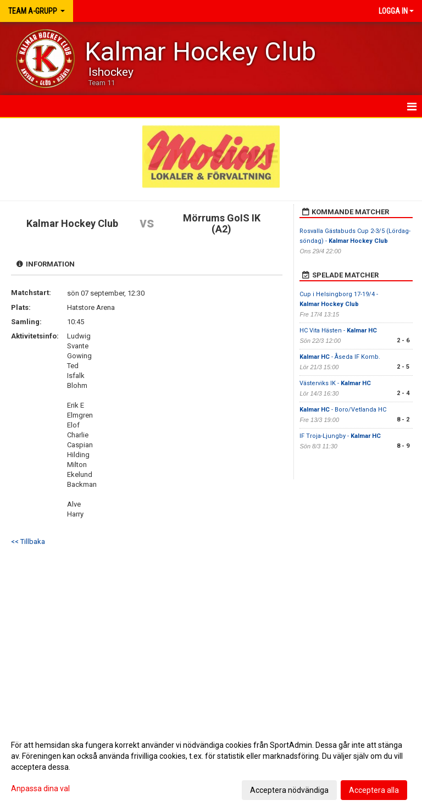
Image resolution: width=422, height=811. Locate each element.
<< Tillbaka (28, 541)
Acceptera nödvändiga (289, 790)
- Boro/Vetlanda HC (342, 409)
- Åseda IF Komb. (339, 356)
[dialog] (211, 767)
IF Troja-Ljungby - (340, 436)
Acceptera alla (374, 790)
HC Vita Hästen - (338, 330)
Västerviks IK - (335, 383)
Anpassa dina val (40, 788)
